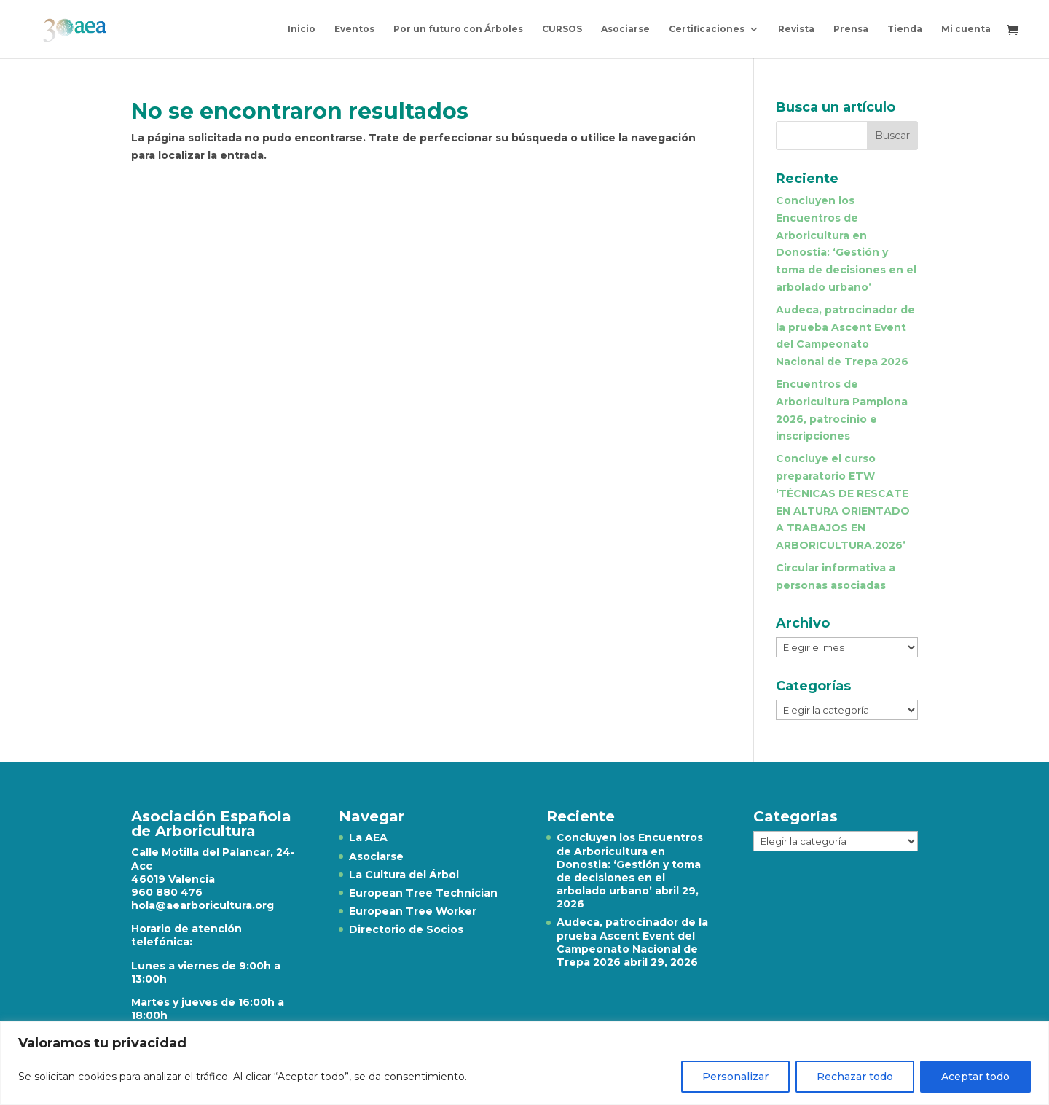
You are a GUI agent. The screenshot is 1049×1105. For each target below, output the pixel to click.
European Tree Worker (412, 911)
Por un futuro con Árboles (458, 29)
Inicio (301, 29)
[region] (524, 1063)
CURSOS (562, 29)
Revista (796, 29)
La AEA (368, 837)
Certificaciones (706, 29)
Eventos (354, 29)
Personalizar (735, 1076)
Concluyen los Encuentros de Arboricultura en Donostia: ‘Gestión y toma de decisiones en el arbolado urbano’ (630, 864)
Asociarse (625, 29)
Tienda (904, 29)
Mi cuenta (966, 29)
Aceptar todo (975, 1076)
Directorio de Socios (406, 929)
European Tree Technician (423, 892)
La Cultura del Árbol (404, 874)
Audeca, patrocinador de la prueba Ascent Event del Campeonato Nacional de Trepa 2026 (632, 942)
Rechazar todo (855, 1076)
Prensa (850, 29)
